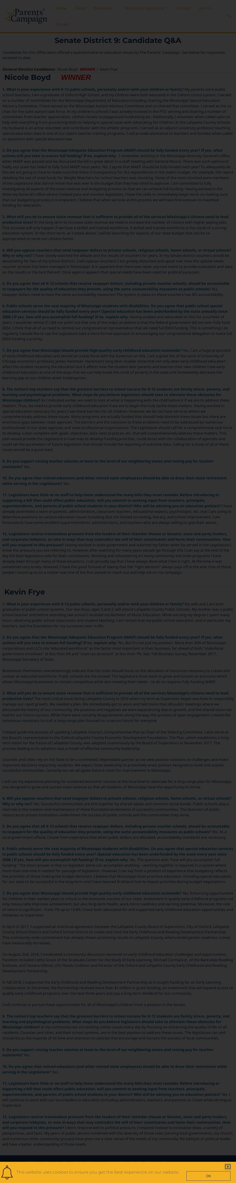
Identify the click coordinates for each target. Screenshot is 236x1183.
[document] (118, 591)
